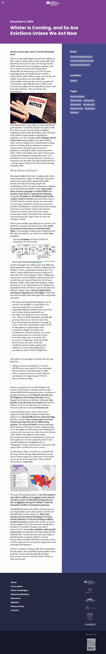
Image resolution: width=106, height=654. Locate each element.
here (52, 233)
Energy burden (76, 100)
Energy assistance (77, 96)
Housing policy (88, 104)
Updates (15, 602)
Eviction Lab (42, 408)
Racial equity (90, 108)
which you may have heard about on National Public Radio (31, 228)
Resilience (74, 112)
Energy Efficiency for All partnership (38, 417)
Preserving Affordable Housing (82, 61)
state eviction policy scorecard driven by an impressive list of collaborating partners (31, 422)
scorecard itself (29, 425)
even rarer (28, 462)
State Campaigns (19, 590)
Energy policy (89, 100)
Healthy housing (77, 108)
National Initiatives (20, 594)
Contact (15, 610)
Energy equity (76, 104)
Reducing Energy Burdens (80, 65)
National (74, 81)
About (14, 582)
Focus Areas (17, 586)
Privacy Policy (17, 606)
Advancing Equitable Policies (81, 57)
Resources (16, 598)
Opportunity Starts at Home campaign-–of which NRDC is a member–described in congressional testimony (31, 191)
